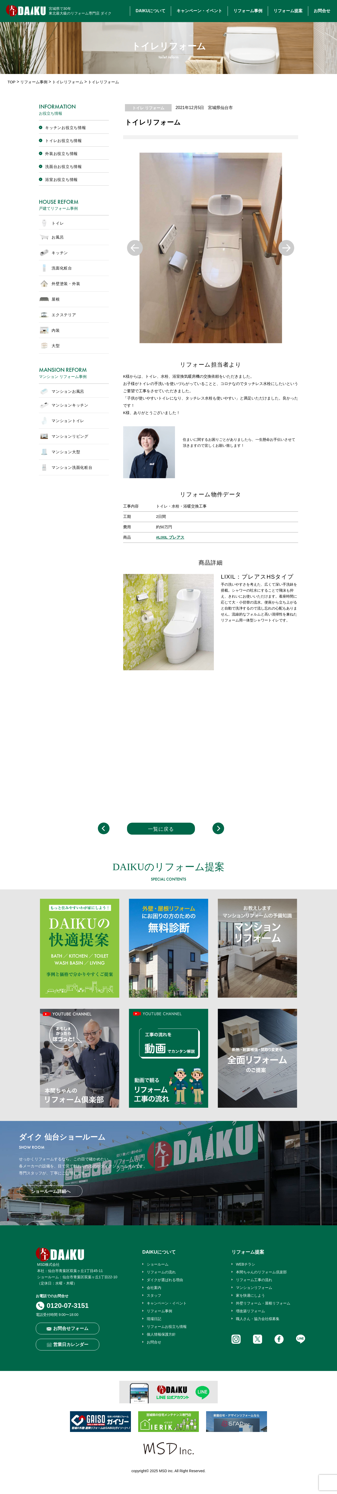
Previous (135, 248)
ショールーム (157, 1264)
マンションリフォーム (254, 1288)
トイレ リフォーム (148, 108)
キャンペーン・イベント (199, 11)
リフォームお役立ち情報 (167, 1326)
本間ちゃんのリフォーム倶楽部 (261, 1272)
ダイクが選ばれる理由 (165, 1280)
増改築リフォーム (250, 1311)
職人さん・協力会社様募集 (257, 1319)
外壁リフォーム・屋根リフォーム (263, 1303)
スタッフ (154, 1295)
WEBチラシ (245, 1264)
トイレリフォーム (67, 82)
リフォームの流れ (161, 1272)
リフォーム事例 (247, 11)
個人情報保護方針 (161, 1334)
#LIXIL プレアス (170, 537)
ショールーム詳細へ (51, 1191)
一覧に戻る (161, 829)
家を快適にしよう (250, 1295)
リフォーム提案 (288, 11)
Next (286, 248)
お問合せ (322, 11)
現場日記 (154, 1319)
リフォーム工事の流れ (254, 1280)
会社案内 (154, 1288)
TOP (12, 82)
